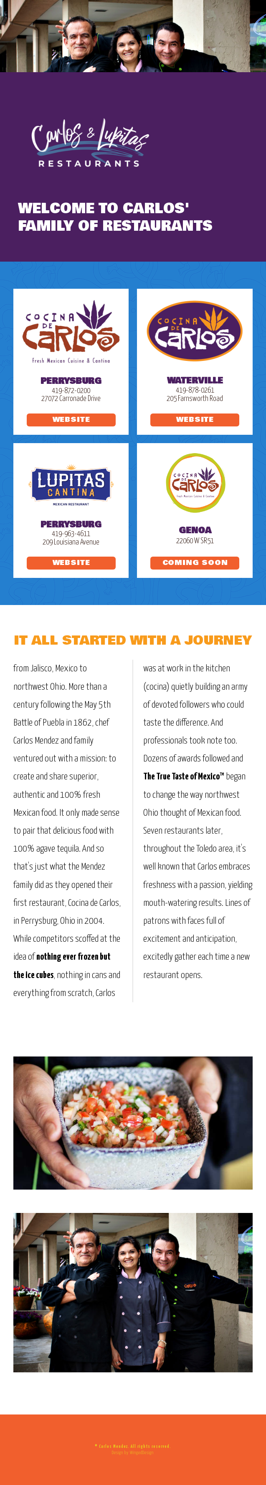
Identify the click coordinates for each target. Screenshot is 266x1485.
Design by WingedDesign (133, 1453)
